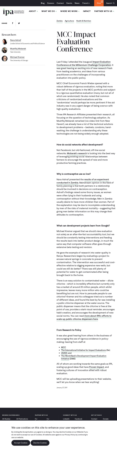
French (85, 3)
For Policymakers (52, 420)
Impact (87, 11)
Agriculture (69, 21)
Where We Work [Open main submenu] (70, 11)
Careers (50, 3)
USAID (64, 353)
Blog (42, 3)
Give (98, 3)
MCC (63, 347)
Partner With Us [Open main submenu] (104, 11)
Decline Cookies (40, 443)
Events (69, 3)
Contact (59, 3)
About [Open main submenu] (33, 11)
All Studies (6, 419)
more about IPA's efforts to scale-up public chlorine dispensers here (84, 317)
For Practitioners (39, 420)
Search (109, 3)
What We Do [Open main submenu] (49, 11)
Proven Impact (96, 367)
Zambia (59, 21)
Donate (105, 419)
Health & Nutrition (83, 21)
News (76, 3)
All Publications (22, 419)
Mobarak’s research (77, 153)
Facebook (78, 419)
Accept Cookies (20, 443)
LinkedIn (66, 419)
